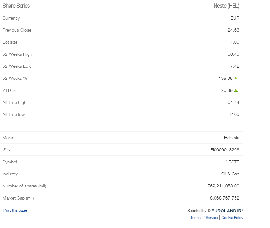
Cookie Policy (232, 217)
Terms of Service (204, 217)
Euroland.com (232, 210)
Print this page (14, 210)
